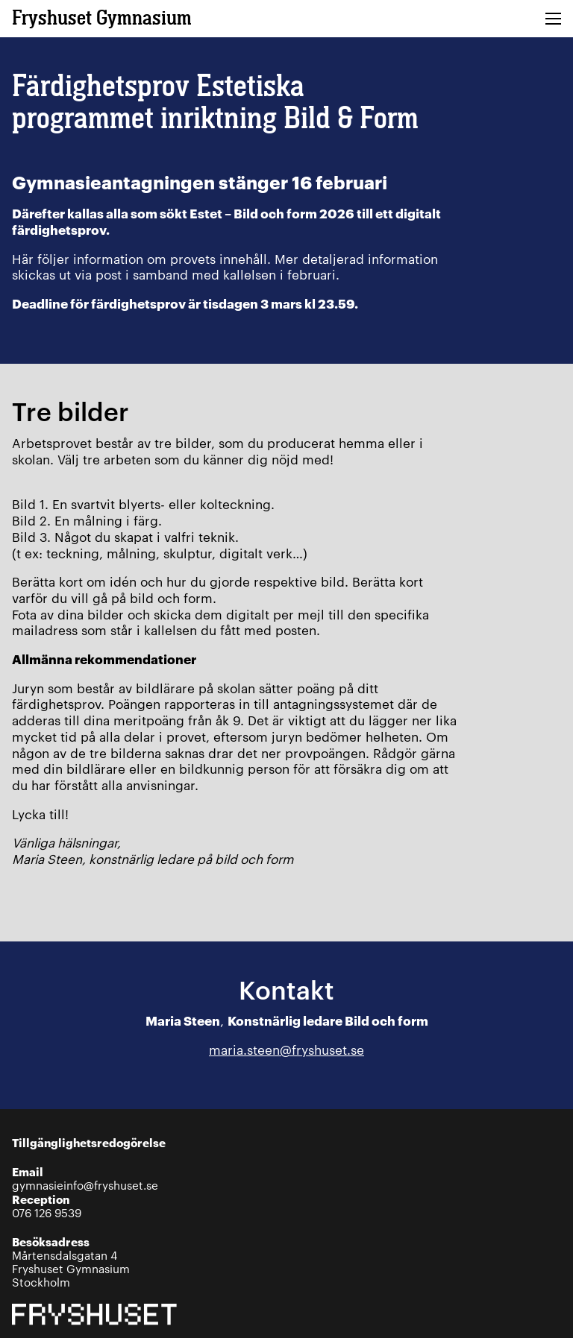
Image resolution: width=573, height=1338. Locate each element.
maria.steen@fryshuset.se (286, 1049)
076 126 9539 (46, 1205)
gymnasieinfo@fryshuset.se (85, 1178)
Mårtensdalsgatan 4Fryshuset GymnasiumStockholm (71, 1262)
